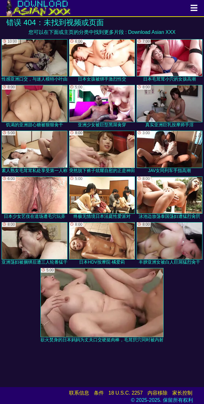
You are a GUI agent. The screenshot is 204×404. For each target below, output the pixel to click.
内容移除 (158, 393)
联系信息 (79, 393)
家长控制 (182, 393)
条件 (99, 393)
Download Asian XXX (151, 32)
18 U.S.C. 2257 (126, 393)
